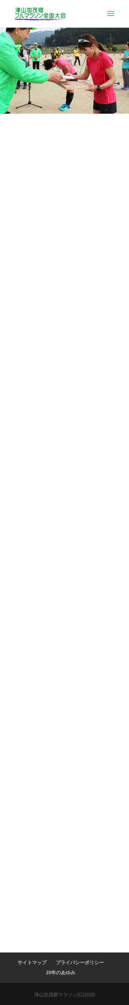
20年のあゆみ (61, 972)
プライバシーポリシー (80, 962)
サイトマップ (32, 962)
